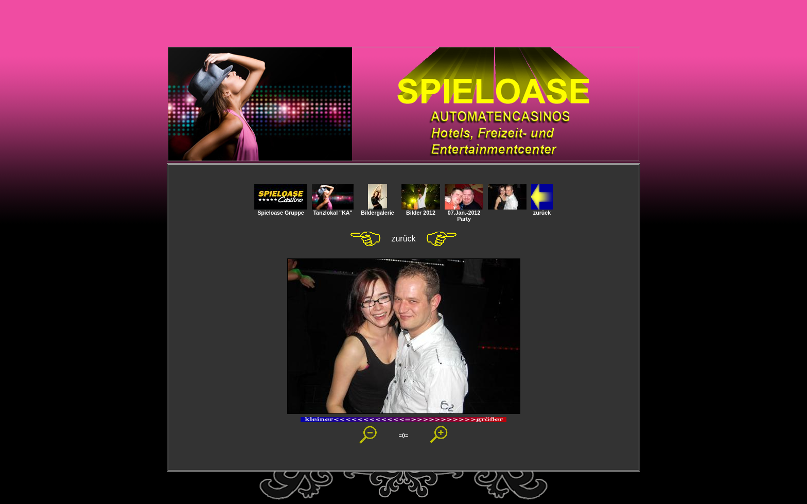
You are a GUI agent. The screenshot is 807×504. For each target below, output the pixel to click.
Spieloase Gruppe (280, 210)
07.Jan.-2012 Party (464, 213)
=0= (403, 435)
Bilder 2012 (420, 210)
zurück (542, 210)
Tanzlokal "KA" (333, 210)
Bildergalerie (377, 210)
